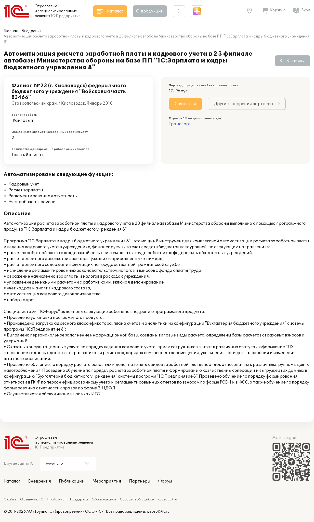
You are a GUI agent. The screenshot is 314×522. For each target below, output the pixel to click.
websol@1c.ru (158, 512)
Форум (165, 481)
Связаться (185, 103)
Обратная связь (104, 499)
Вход (305, 10)
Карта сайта (167, 499)
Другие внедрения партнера (243, 103)
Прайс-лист (56, 499)
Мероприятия (106, 481)
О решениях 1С (31, 499)
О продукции (150, 11)
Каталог (12, 481)
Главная (11, 31)
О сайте (10, 499)
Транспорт (180, 124)
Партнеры (139, 481)
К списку (295, 60)
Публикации (72, 481)
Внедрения (31, 31)
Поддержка (79, 499)
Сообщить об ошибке (137, 499)
